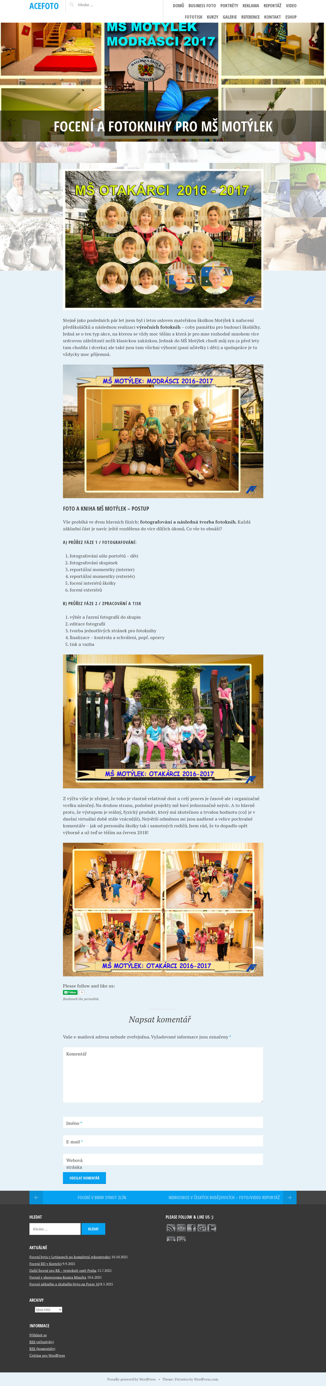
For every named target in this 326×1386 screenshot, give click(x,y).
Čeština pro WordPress (47, 1355)
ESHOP (291, 17)
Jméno (74, 1123)
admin (173, 152)
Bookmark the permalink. (81, 999)
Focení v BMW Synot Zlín (102, 1197)
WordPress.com (206, 1379)
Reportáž (272, 5)
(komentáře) (42, 1348)
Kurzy (212, 17)
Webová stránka (74, 1163)
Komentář (76, 1054)
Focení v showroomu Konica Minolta (57, 1277)
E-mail (74, 1142)
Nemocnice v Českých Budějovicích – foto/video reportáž (224, 1197)
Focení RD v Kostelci (45, 1263)
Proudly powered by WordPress (131, 1379)
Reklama (251, 5)
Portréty (229, 5)
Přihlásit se (38, 1335)
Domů (178, 5)
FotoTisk (193, 17)
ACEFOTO (44, 6)
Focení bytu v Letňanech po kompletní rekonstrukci (69, 1257)
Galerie (230, 17)
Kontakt (272, 17)
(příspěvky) (41, 1342)
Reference (250, 17)
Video (291, 5)
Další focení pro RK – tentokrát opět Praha (62, 1270)
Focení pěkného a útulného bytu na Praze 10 (64, 1284)
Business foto (202, 5)
